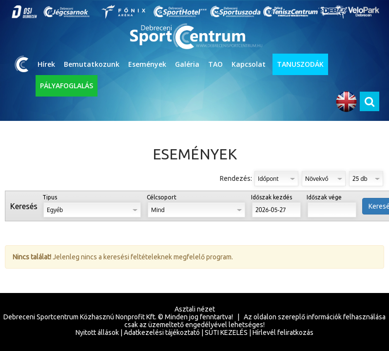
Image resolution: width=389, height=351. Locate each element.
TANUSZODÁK (300, 64)
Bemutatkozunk (91, 64)
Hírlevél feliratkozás (283, 332)
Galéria (187, 64)
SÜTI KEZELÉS (226, 332)
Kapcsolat (249, 64)
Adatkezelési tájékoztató (162, 332)
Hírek (46, 64)
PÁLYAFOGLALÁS (66, 85)
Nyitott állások (97, 332)
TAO (215, 64)
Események (147, 64)
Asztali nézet (195, 309)
